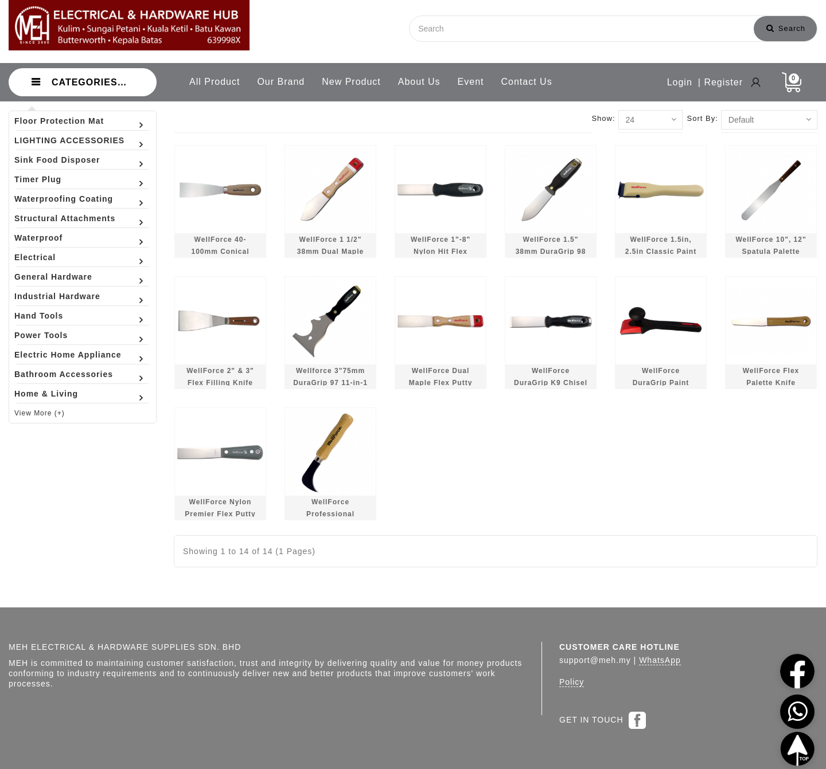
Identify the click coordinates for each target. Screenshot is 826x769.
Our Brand (281, 82)
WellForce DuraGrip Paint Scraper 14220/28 (660, 383)
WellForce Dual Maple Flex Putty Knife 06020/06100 (440, 383)
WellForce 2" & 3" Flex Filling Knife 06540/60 (220, 383)
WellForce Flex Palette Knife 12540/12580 (771, 383)
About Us (419, 82)
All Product (214, 82)
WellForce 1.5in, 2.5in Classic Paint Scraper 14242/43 (660, 252)
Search (785, 28)
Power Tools (41, 335)
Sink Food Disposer (57, 159)
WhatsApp (660, 660)
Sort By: (702, 118)
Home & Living (46, 393)
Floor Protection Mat (59, 120)
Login (679, 82)
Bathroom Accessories (63, 374)
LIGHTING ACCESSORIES (69, 140)
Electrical (35, 257)
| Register (720, 82)
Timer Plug (37, 179)
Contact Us (526, 82)
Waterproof (38, 237)
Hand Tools (38, 315)
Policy (571, 681)
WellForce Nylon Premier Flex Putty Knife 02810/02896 (220, 514)
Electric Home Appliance (68, 354)
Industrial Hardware (57, 296)
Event (471, 82)
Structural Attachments (64, 218)
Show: (603, 118)
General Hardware (53, 276)
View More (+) (39, 413)
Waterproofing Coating (63, 198)
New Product (351, 82)
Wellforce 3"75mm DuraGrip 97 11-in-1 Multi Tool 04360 (330, 383)
